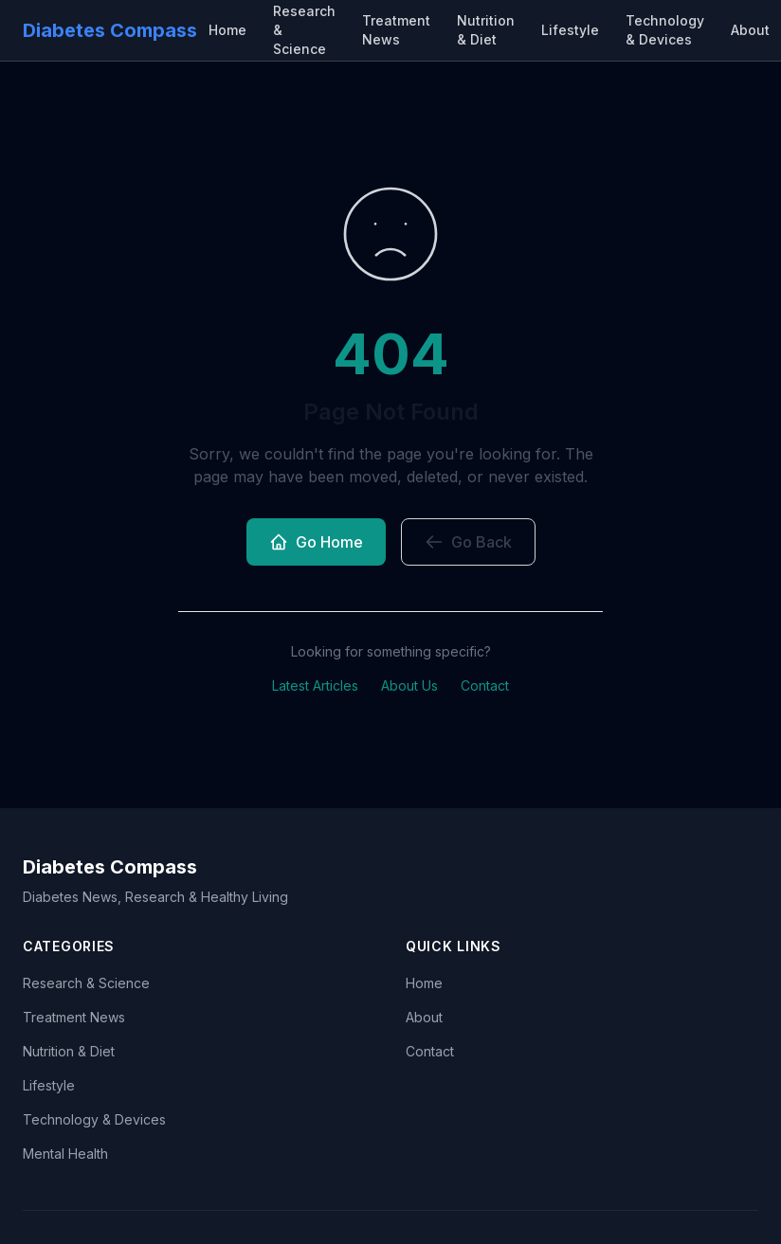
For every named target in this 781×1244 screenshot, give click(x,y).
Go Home (316, 541)
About (750, 30)
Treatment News (396, 29)
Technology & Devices (665, 29)
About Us (409, 685)
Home (227, 30)
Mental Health (65, 1153)
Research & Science (86, 983)
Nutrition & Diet (486, 29)
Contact (485, 685)
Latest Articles (315, 685)
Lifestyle (570, 30)
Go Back (468, 541)
